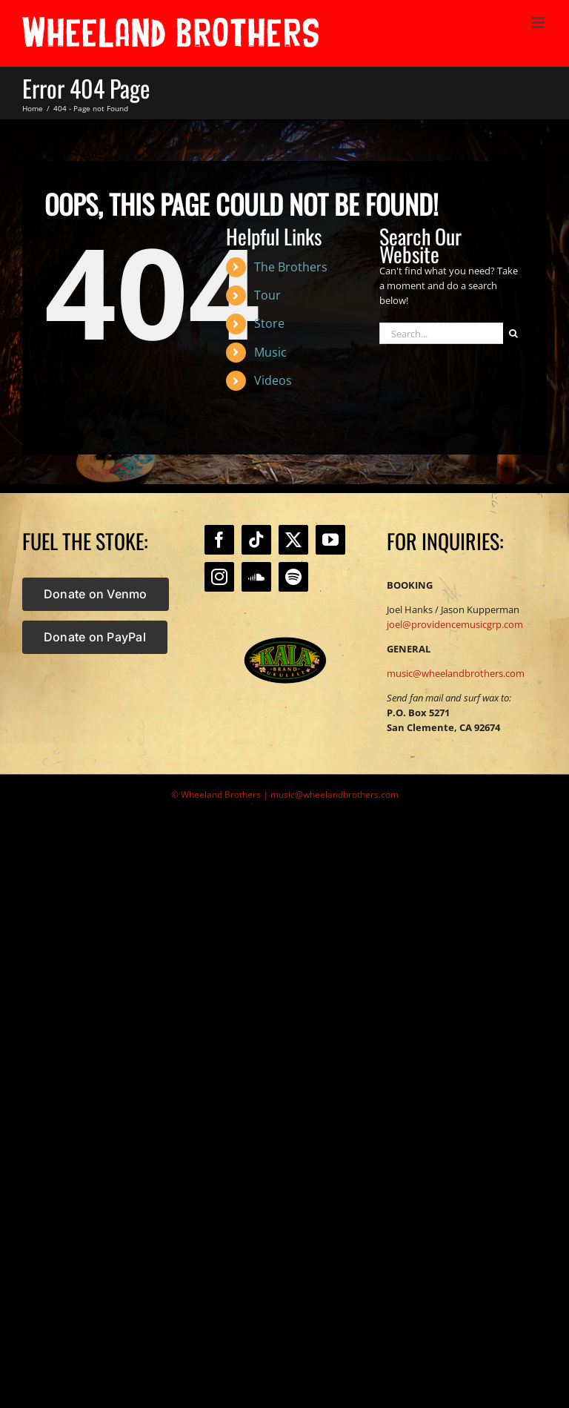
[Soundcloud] (256, 577)
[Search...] (441, 333)
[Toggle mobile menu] (539, 22)
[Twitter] (293, 540)
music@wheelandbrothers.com (456, 673)
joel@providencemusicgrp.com (455, 624)
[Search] (514, 333)
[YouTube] (330, 540)
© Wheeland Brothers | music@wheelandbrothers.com (285, 794)
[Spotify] (293, 577)
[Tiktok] (256, 540)
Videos (273, 380)
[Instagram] (219, 577)
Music (270, 352)
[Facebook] (219, 540)
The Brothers (290, 267)
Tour (267, 295)
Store (269, 323)
